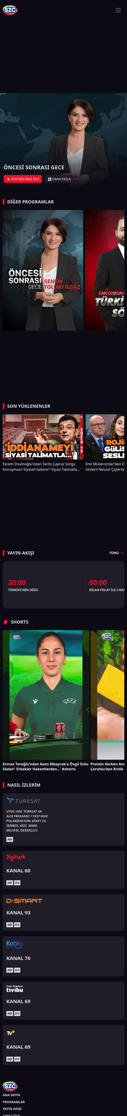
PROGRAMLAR (14, 1102)
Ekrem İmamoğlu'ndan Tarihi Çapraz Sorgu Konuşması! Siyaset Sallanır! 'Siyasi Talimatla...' (42, 466)
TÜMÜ (116, 553)
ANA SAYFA (11, 1095)
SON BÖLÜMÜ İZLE (23, 179)
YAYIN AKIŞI (12, 1109)
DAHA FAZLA (59, 179)
